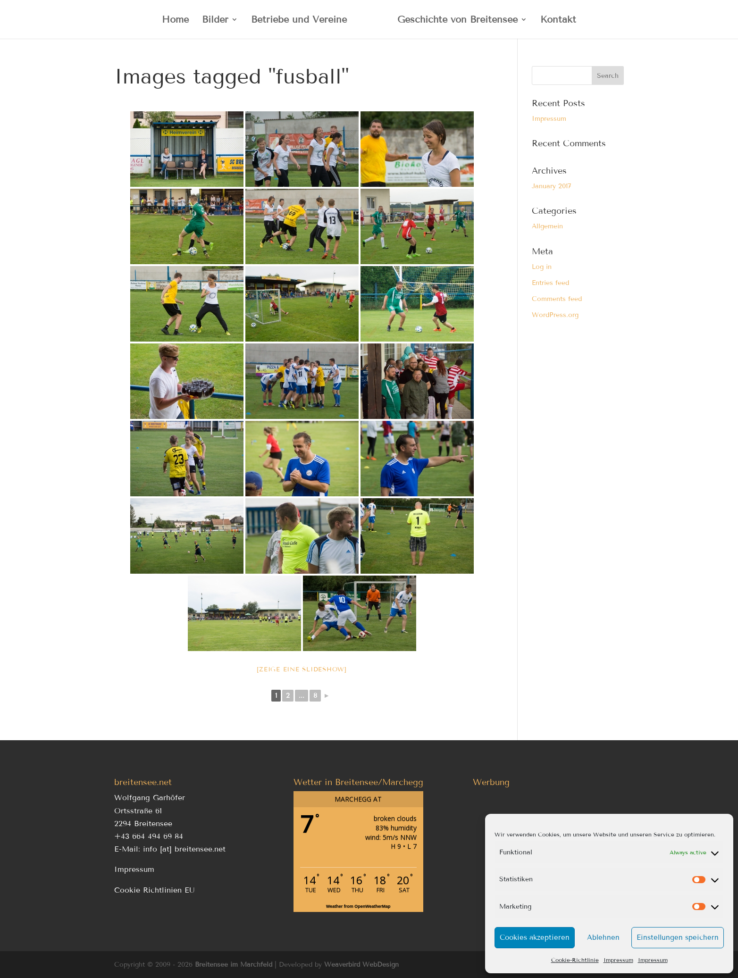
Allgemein (547, 226)
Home (175, 20)
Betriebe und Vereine (299, 20)
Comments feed (557, 299)
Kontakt (558, 20)
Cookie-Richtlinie (575, 959)
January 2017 (551, 186)
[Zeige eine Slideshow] (302, 669)
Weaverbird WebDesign (361, 965)
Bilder (215, 20)
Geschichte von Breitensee (457, 20)
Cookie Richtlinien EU (154, 890)
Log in (542, 267)
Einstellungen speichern (678, 937)
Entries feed (550, 283)
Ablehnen (603, 937)
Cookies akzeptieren (535, 937)
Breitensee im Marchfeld (233, 965)
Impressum (618, 959)
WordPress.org (555, 315)
